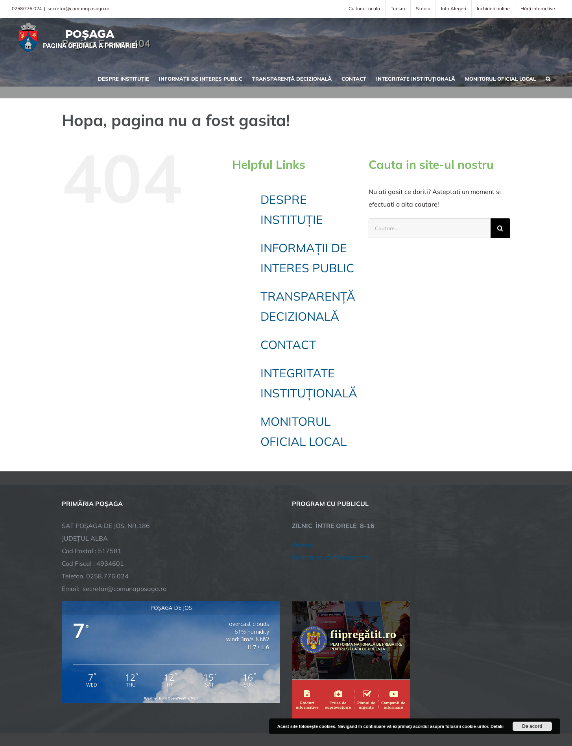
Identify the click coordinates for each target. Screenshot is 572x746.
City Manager (184, 715)
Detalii (497, 726)
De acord (532, 726)
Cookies (303, 483)
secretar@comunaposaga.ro (78, 8)
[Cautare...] (430, 228)
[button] (548, 78)
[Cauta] (500, 228)
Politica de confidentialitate (332, 496)
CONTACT (288, 344)
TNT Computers (148, 715)
